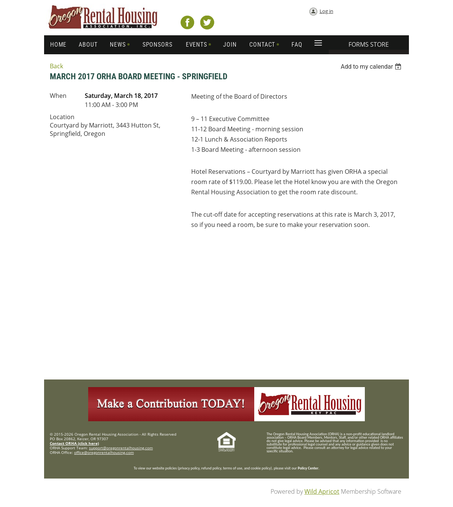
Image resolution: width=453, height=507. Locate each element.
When (58, 95)
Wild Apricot (321, 491)
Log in (326, 11)
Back (56, 66)
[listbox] (372, 66)
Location (62, 117)
